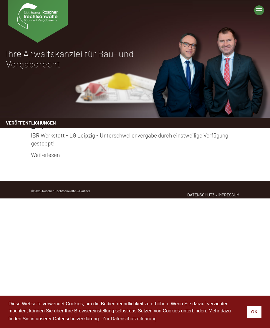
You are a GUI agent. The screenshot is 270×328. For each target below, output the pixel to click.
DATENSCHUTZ (201, 194)
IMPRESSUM (228, 194)
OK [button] (254, 311)
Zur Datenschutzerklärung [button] (129, 318)
